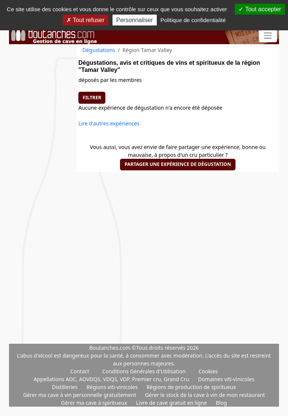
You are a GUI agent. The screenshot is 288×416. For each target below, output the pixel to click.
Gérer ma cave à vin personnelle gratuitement (80, 394)
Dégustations (99, 50)
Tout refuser (85, 20)
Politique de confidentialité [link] (193, 20)
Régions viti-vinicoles (113, 387)
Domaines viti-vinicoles (226, 379)
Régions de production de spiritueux (191, 387)
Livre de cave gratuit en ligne (172, 402)
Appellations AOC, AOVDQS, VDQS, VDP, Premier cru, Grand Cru (112, 379)
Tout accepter (259, 9)
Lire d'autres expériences (109, 123)
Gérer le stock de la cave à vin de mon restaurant (205, 394)
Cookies (208, 371)
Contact (79, 371)
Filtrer (92, 97)
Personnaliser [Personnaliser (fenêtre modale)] (134, 20)
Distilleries (65, 387)
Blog (221, 402)
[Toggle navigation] (268, 35)
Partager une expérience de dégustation (177, 164)
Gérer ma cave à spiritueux (95, 402)
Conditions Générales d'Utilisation (143, 371)
